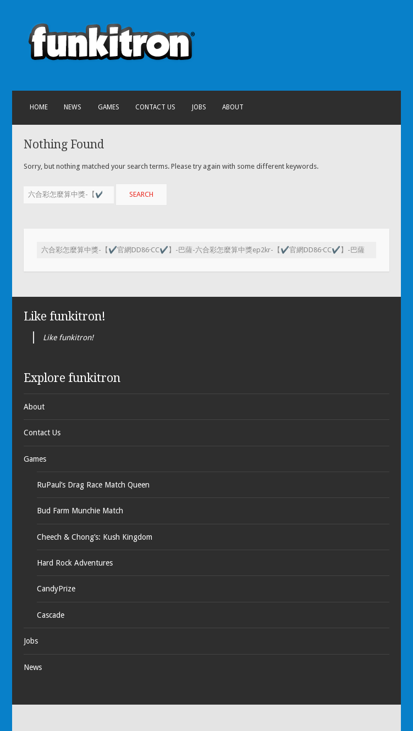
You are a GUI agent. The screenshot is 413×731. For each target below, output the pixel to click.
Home (39, 107)
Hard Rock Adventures (75, 562)
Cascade (50, 615)
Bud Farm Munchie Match (80, 510)
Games (108, 107)
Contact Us (155, 107)
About (233, 107)
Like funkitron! (65, 316)
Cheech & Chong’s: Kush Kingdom (94, 537)
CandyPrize (56, 588)
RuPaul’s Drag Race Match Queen (93, 484)
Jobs (199, 107)
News (72, 107)
